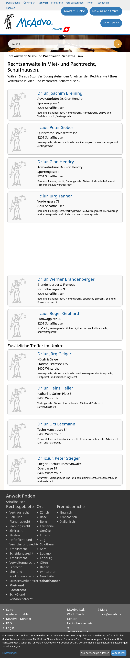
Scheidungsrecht (21, 553)
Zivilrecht (16, 531)
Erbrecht (15, 567)
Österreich (29, 2)
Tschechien (103, 2)
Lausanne (47, 526)
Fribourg (46, 558)
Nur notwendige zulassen (95, 652)
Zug (43, 540)
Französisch (68, 517)
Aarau (44, 549)
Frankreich (57, 2)
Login (10, 628)
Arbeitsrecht (18, 549)
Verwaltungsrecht (22, 562)
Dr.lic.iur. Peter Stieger (58, 458)
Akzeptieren (118, 652)
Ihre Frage (111, 23)
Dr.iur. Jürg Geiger (54, 353)
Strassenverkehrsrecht (25, 581)
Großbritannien (74, 2)
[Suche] (118, 43)
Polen (90, 2)
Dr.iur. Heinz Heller (55, 388)
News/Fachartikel (106, 11)
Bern (43, 521)
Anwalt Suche (74, 11)
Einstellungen (9, 652)
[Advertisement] (65, 250)
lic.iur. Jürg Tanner (54, 196)
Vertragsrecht (19, 512)
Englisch (66, 512)
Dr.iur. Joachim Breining (59, 93)
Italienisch (67, 521)
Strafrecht (16, 535)
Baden (44, 567)
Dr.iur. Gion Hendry (55, 161)
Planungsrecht (19, 526)
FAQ (9, 623)
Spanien (10, 7)
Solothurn (47, 544)
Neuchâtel (47, 576)
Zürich (44, 512)
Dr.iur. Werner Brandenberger (65, 279)
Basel (44, 517)
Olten (44, 562)
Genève (45, 531)
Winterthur (48, 572)
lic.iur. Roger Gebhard (58, 313)
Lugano (45, 553)
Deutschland (13, 2)
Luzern (45, 535)
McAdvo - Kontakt (18, 619)
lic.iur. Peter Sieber (55, 127)
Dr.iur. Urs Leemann (56, 424)
